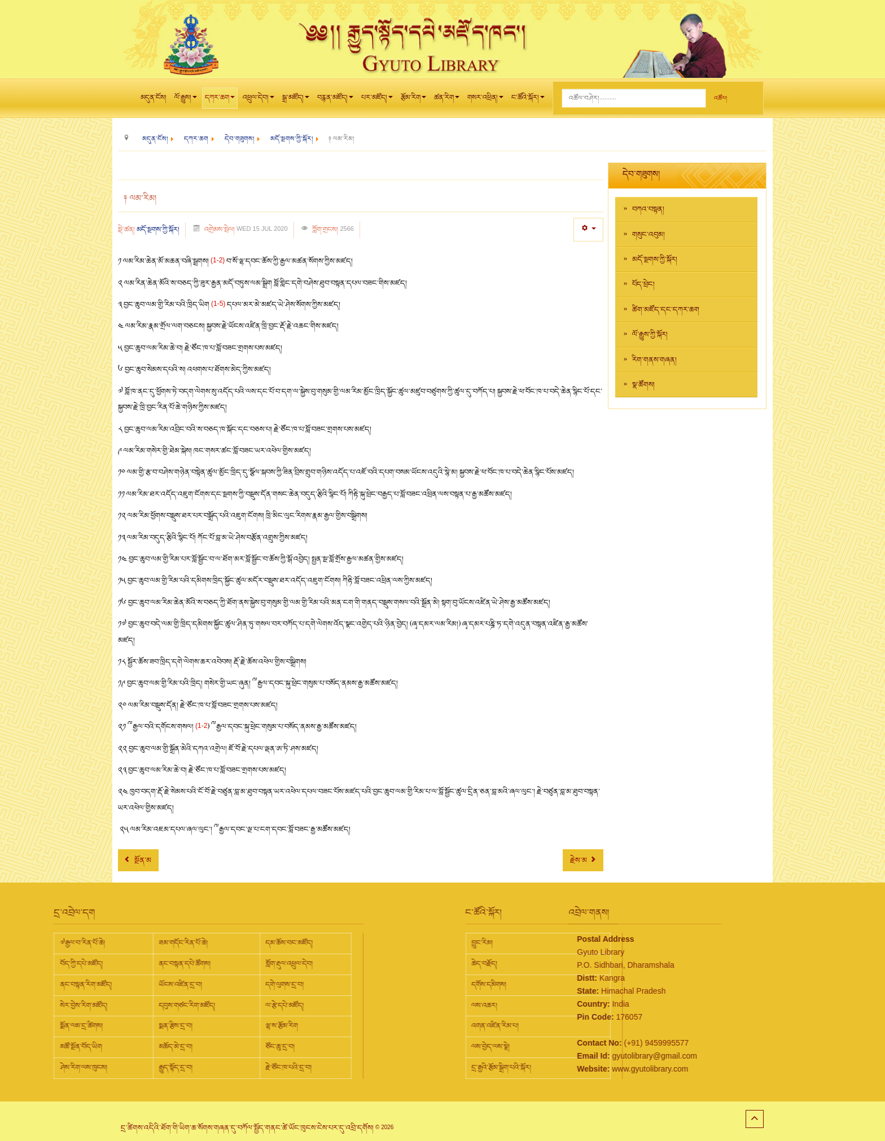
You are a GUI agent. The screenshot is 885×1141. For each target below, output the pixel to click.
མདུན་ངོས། (154, 97)
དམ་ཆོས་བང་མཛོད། (179, 943)
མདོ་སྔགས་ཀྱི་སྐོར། (158, 229)
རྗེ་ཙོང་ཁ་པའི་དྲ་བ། (179, 1067)
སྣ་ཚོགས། (643, 384)
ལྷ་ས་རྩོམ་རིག (172, 1026)
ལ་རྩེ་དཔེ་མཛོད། (175, 1005)
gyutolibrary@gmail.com (599, 1055)
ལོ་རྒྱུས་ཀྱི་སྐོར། (650, 334)
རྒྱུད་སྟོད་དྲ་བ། (66, 1067)
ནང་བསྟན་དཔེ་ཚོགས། (75, 963)
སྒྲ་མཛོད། (295, 100)
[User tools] (588, 229)
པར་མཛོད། (377, 100)
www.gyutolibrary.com (595, 1068)
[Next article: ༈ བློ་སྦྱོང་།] (583, 860)
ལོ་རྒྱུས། (185, 100)
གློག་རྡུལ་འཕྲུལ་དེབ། (179, 963)
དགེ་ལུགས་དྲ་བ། (175, 984)
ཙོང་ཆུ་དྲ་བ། (170, 1046)
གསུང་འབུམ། (648, 234)
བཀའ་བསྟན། (648, 209)
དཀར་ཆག (220, 100)
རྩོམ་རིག (413, 100)
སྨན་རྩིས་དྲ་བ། (66, 1026)
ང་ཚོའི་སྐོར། (528, 100)
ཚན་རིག (446, 100)
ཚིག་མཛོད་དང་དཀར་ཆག (665, 309)
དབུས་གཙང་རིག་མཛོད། (77, 1005)
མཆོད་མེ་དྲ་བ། (66, 1046)
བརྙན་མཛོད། (335, 100)
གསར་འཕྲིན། (485, 100)
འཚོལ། (720, 98)
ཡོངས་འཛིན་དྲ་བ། (71, 984)
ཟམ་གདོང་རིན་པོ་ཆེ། (73, 943)
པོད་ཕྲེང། (643, 284)
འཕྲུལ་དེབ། (258, 100)
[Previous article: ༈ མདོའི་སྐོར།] (138, 860)
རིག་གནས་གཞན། (654, 360)
